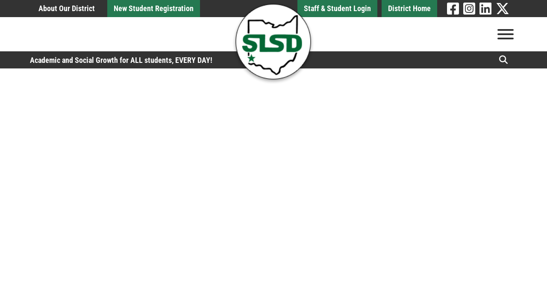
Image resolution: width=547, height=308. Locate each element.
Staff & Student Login (337, 8)
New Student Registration (154, 8)
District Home (409, 8)
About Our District (66, 8)
